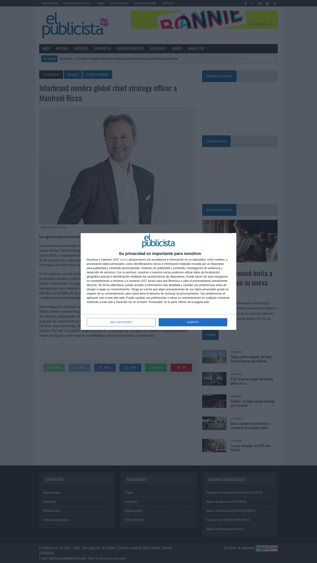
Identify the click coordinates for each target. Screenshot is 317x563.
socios (124, 259)
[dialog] (158, 281)
